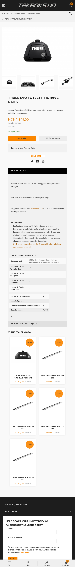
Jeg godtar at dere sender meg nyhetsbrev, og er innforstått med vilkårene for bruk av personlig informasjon (33, 549)
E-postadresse (32, 540)
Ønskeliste (53, 138)
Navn (32, 531)
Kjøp (22, 138)
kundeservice (37, 208)
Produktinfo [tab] (17, 171)
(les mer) (25, 552)
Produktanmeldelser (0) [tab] (22, 324)
